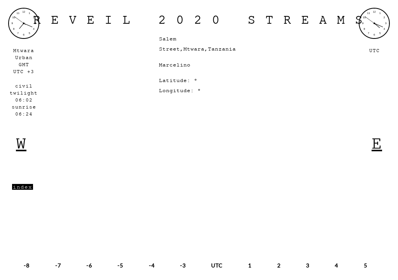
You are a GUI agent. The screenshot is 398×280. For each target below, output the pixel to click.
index (22, 187)
